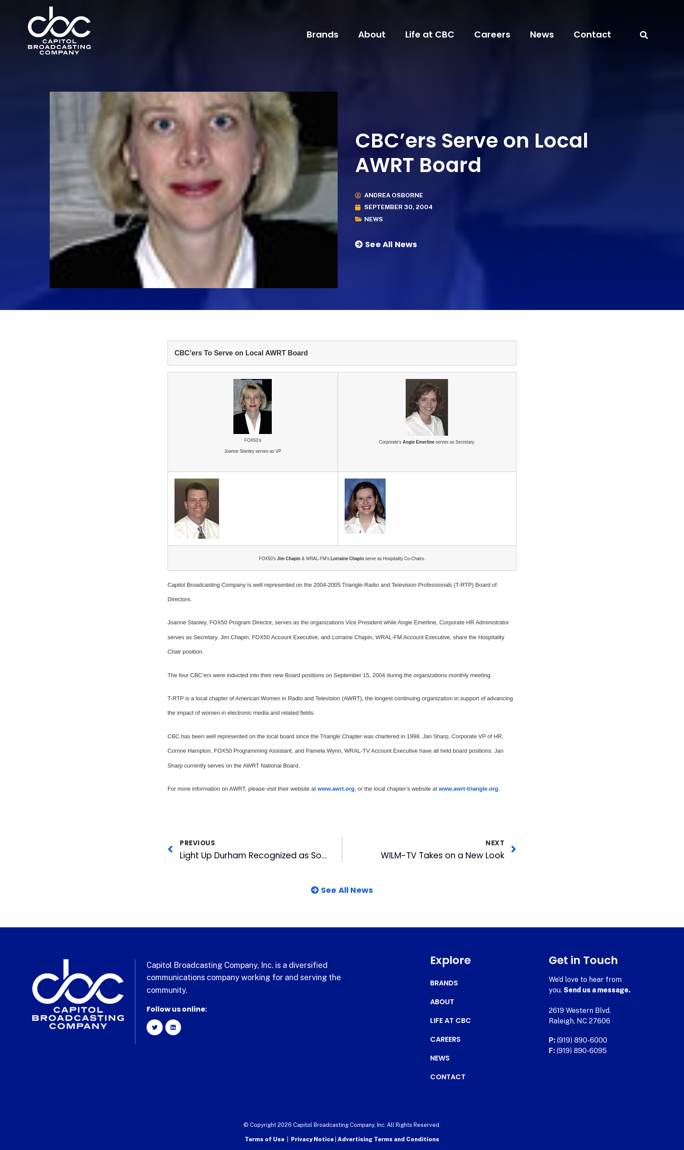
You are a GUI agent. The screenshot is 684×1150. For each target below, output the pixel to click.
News (542, 34)
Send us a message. (597, 990)
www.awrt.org (336, 788)
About (372, 34)
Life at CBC (430, 34)
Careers (492, 34)
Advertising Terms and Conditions (388, 1139)
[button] (643, 35)
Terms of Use (264, 1139)
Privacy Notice (313, 1139)
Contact (592, 34)
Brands (323, 34)
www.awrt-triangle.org (468, 788)
